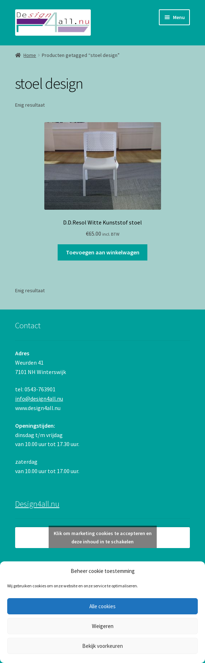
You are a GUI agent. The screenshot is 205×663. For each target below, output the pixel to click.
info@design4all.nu (39, 398)
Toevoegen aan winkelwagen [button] (102, 252)
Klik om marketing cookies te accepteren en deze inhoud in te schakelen (103, 537)
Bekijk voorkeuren (102, 645)
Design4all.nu (37, 504)
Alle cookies (102, 606)
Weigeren (102, 626)
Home (29, 55)
